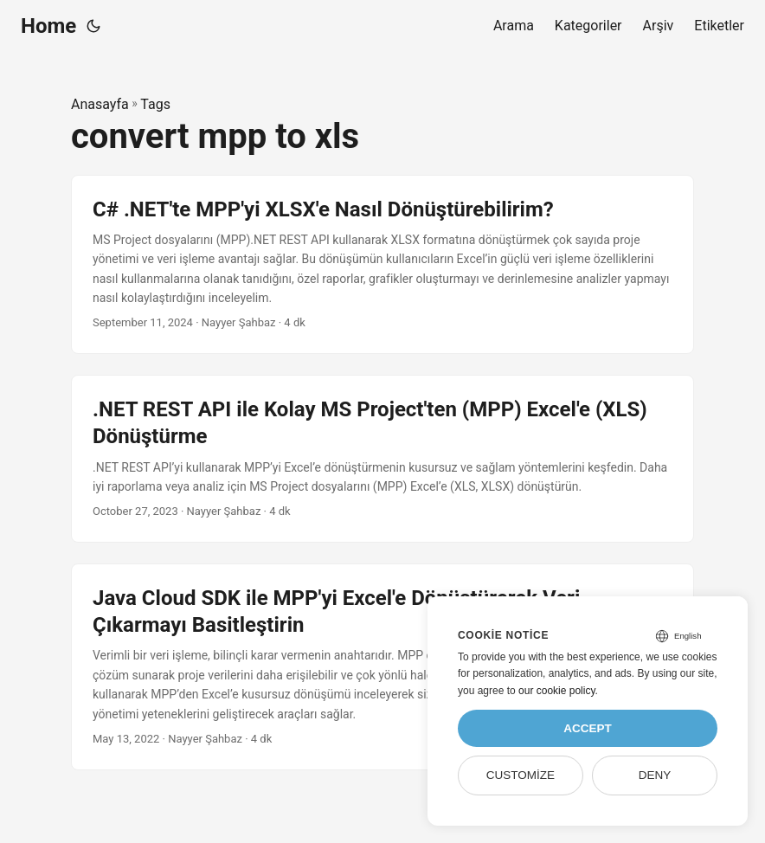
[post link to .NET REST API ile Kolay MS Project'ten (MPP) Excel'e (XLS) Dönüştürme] (382, 459)
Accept (587, 728)
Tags (155, 104)
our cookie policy (556, 691)
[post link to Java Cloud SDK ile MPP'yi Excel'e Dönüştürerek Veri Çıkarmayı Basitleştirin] (382, 666)
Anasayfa (100, 104)
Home (48, 26)
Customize (520, 775)
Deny (655, 775)
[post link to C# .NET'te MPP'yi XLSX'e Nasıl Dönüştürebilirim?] (382, 265)
